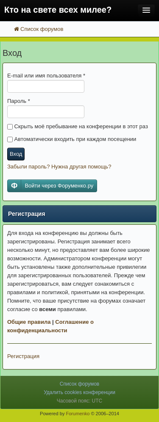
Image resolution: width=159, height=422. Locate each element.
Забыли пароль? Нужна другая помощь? (59, 166)
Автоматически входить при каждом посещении (71, 139)
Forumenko (77, 413)
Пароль (18, 101)
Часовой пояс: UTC (79, 401)
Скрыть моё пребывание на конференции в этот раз (77, 126)
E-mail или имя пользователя (46, 75)
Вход (16, 154)
